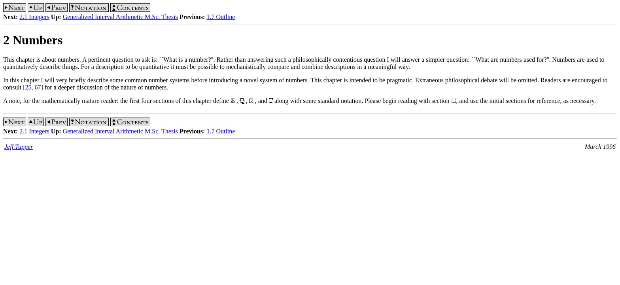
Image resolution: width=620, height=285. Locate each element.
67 (38, 87)
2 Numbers (32, 40)
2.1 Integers (34, 16)
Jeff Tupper (18, 146)
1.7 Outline (220, 16)
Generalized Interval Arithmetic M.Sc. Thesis (120, 16)
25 (28, 87)
